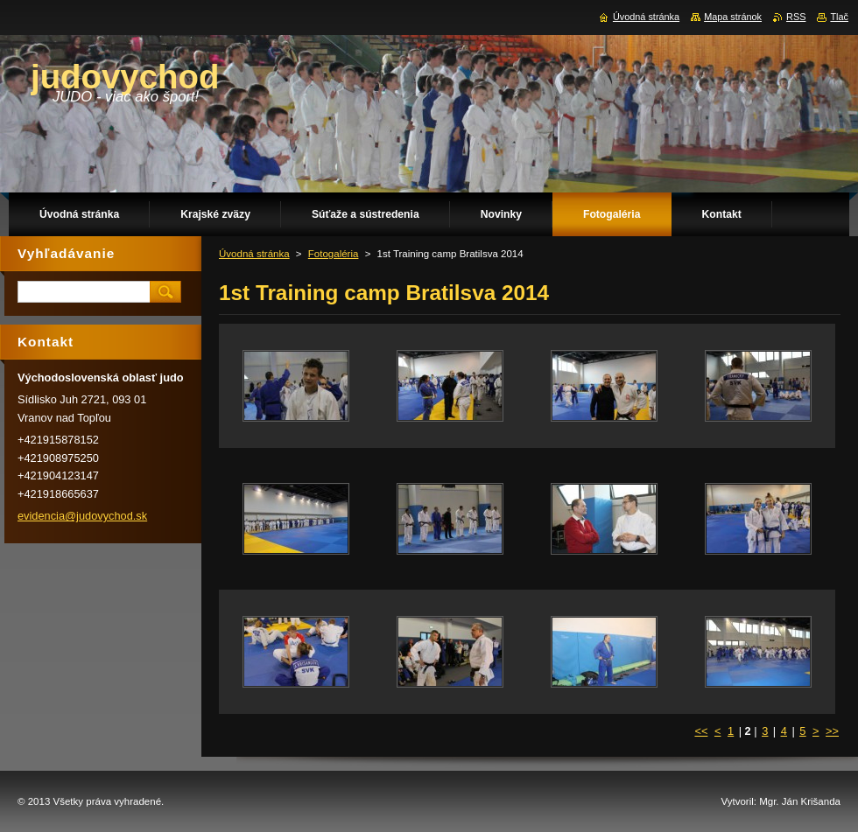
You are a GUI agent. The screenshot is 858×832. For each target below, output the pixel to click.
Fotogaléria (333, 253)
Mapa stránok (733, 16)
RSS (795, 16)
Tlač (839, 16)
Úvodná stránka (254, 253)
